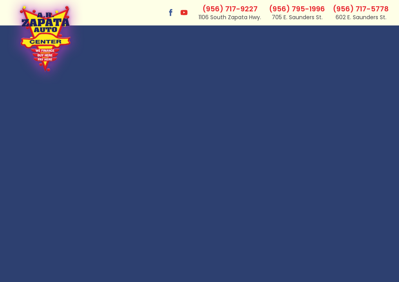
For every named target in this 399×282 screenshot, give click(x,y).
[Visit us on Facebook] (171, 12)
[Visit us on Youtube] (184, 12)
